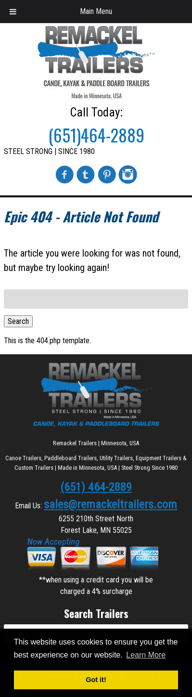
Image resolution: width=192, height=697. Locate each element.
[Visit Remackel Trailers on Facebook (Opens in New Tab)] (64, 181)
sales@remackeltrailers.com (110, 504)
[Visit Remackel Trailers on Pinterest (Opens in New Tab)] (106, 181)
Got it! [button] (96, 680)
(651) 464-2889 (96, 487)
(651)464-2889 (96, 134)
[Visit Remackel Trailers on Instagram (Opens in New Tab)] (128, 181)
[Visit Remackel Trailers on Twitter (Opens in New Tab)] (85, 181)
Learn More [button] (146, 655)
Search (18, 321)
